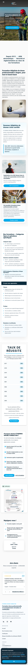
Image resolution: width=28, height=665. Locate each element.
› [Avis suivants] (9, 592)
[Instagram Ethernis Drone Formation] (7, 621)
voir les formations (19, 475)
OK (14, 661)
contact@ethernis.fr (6, 645)
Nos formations (14, 420)
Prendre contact (14, 220)
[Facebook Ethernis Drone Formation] (10, 621)
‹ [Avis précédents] (5, 592)
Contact (4, 638)
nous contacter (9, 475)
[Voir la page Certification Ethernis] (14, 498)
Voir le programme (14, 185)
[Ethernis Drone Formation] (14, 3)
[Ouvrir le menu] (3, 2)
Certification (5, 633)
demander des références (18, 591)
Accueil (4, 628)
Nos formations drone (7, 631)
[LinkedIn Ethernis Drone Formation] (3, 621)
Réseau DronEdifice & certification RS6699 (11, 636)
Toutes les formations (12, 27)
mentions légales (16, 656)
